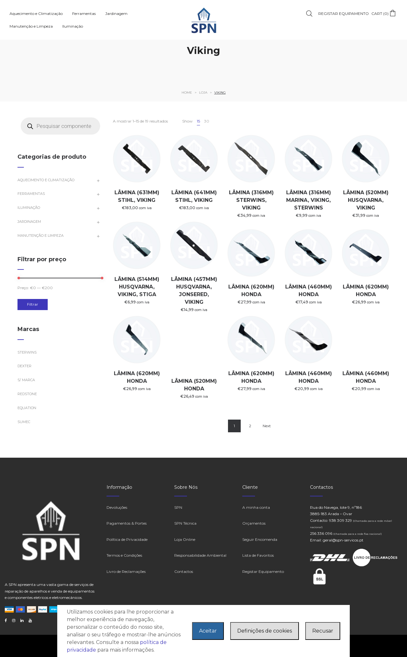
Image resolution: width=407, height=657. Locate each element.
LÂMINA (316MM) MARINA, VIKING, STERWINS (308, 200)
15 (198, 121)
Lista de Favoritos (258, 555)
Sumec (23, 422)
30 (206, 121)
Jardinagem (29, 221)
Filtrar (32, 304)
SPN (178, 507)
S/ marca (26, 380)
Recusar (322, 631)
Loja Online (184, 539)
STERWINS (27, 352)
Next (267, 425)
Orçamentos (254, 523)
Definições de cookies (264, 631)
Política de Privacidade (127, 539)
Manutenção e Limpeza (40, 235)
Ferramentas (31, 193)
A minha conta (256, 507)
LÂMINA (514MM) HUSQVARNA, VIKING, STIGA (136, 286)
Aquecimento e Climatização (45, 180)
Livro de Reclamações (126, 571)
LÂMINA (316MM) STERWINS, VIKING (251, 200)
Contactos (183, 571)
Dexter (24, 366)
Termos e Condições (124, 555)
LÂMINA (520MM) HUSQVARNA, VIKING (366, 200)
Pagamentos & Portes (127, 523)
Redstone (27, 394)
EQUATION (26, 408)
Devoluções (117, 507)
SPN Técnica (185, 523)
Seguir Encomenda (259, 539)
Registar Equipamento (263, 571)
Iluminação (28, 207)
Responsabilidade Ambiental (200, 555)
